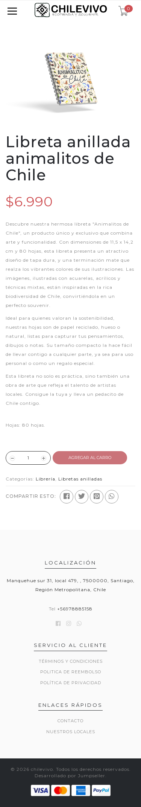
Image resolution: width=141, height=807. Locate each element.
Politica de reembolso (70, 671)
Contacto (70, 720)
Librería (45, 479)
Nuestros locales (70, 731)
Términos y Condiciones (71, 661)
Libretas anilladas (80, 479)
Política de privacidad (70, 682)
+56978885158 (74, 609)
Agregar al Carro (89, 457)
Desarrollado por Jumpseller (70, 775)
